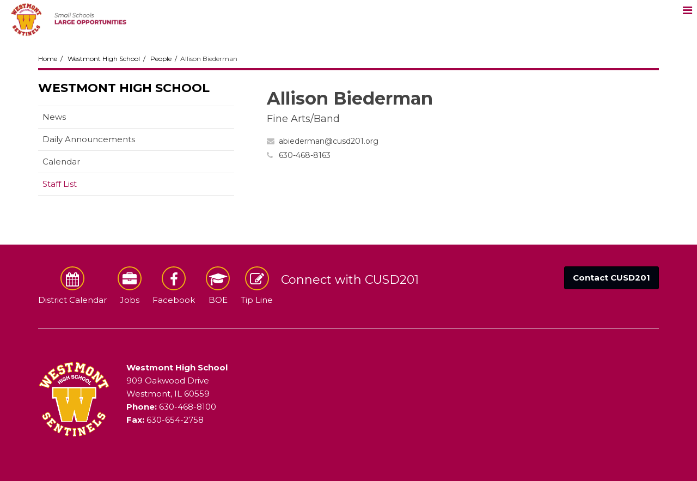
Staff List (59, 184)
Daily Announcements (88, 139)
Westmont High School (104, 58)
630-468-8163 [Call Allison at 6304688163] (305, 155)
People (161, 58)
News (54, 117)
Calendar (61, 161)
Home (47, 58)
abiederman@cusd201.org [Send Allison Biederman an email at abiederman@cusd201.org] (328, 141)
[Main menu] (687, 10)
